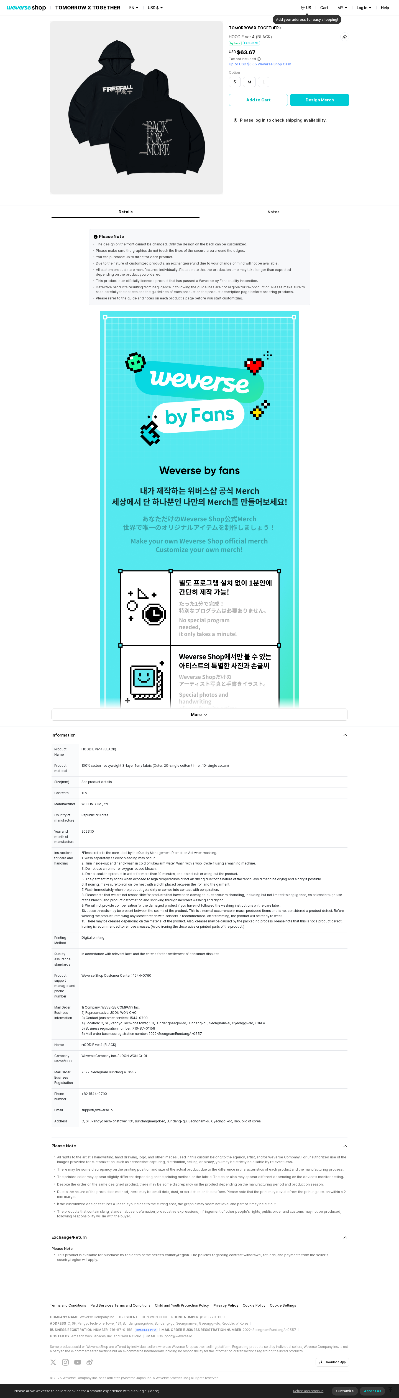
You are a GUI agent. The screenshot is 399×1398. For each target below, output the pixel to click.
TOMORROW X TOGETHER (254, 28)
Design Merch (320, 100)
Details (126, 212)
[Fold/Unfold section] (199, 735)
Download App (332, 1362)
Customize (345, 1391)
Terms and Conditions (68, 1305)
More (199, 714)
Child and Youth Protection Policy (182, 1305)
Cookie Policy (254, 1305)
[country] (305, 8)
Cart (324, 8)
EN (131, 8)
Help (385, 8)
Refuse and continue (308, 1391)
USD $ (153, 8)
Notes (274, 212)
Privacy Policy (225, 1305)
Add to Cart (258, 100)
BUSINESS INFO (146, 1329)
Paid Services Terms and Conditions (120, 1305)
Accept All (372, 1391)
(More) (153, 1391)
